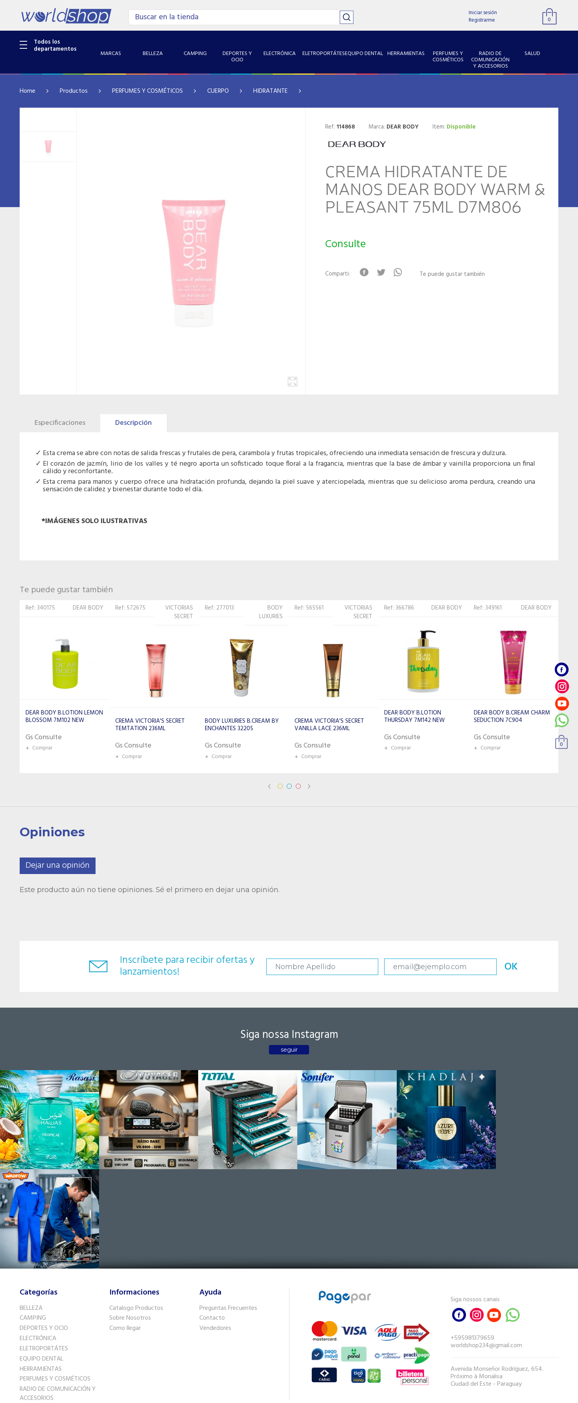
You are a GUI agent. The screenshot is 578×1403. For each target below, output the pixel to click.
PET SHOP (33, 1338)
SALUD (28, 1307)
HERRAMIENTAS (41, 1268)
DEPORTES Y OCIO (44, 1227)
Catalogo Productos (136, 1207)
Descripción (133, 423)
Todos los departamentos (55, 45)
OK (503, 967)
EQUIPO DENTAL (41, 1257)
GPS (25, 1327)
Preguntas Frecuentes (228, 1207)
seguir (289, 1049)
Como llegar (125, 1227)
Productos (74, 91)
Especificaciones (60, 423)
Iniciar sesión (483, 13)
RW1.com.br (316, 1393)
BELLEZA (31, 1207)
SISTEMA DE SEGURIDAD (52, 1317)
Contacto (212, 1217)
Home (27, 91)
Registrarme (482, 20)
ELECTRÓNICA (38, 1237)
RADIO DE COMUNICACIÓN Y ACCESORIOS (58, 1292)
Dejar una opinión (58, 865)
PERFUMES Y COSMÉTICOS (147, 91)
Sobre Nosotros (130, 1217)
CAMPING (33, 1217)
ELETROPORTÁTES (44, 1247)
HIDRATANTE (270, 91)
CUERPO (218, 91)
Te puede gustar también (452, 274)
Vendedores (215, 1227)
